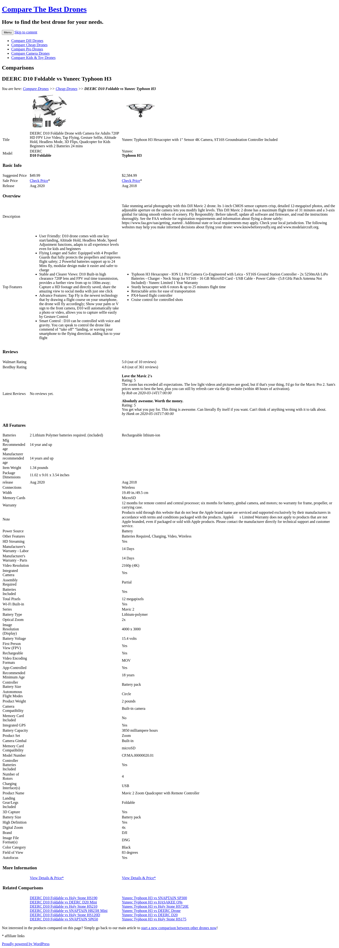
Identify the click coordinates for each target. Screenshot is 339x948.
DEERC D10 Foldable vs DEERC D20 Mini (63, 902)
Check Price (39, 181)
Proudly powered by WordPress (25, 944)
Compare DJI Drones (27, 41)
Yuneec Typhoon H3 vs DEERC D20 (150, 915)
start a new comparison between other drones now (178, 928)
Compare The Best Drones (44, 9)
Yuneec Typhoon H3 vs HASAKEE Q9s (152, 902)
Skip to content (25, 32)
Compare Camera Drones (30, 53)
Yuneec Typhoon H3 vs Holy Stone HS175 (154, 919)
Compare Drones (35, 89)
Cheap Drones (66, 89)
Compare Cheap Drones (29, 45)
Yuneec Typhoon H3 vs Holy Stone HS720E (155, 906)
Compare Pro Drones (27, 49)
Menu (8, 32)
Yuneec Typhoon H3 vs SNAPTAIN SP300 (154, 898)
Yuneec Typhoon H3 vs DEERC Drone (151, 911)
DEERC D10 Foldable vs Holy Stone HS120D (65, 915)
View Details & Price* (47, 878)
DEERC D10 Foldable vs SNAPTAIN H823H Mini (69, 911)
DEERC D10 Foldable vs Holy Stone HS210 (63, 906)
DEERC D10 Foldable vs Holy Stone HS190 (63, 898)
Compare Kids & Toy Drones (33, 58)
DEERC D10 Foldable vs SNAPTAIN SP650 (64, 919)
